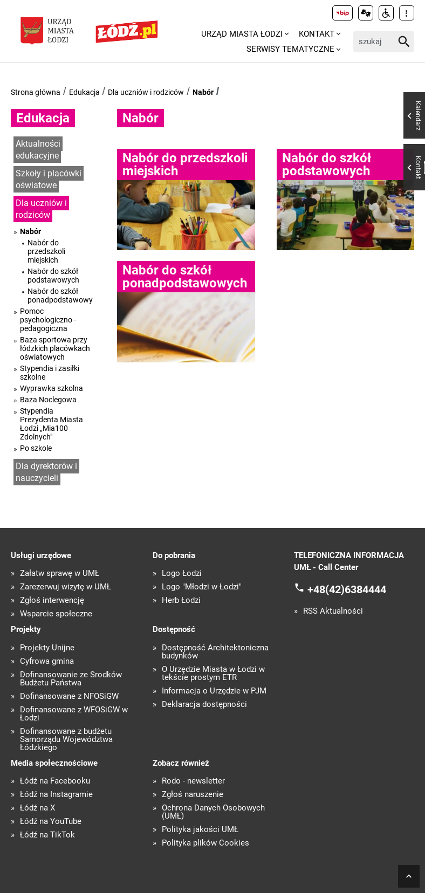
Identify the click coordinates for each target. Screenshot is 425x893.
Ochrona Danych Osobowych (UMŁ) (213, 812)
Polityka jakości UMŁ (200, 830)
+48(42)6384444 (346, 588)
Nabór (203, 92)
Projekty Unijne (47, 648)
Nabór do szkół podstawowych (53, 275)
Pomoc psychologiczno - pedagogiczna (48, 320)
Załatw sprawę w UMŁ (59, 573)
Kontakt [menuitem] (316, 34)
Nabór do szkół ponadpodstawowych (60, 295)
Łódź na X (37, 808)
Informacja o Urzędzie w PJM (214, 691)
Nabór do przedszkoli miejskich (46, 251)
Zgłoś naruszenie (192, 795)
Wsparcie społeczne (56, 614)
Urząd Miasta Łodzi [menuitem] (242, 34)
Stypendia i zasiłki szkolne (49, 372)
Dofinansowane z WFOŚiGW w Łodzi (74, 714)
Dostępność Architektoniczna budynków (215, 652)
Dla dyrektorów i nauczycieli (46, 472)
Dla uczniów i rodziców (146, 92)
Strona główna (35, 92)
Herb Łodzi (181, 600)
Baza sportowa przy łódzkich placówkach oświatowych (55, 348)
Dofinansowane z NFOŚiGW (69, 696)
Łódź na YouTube (50, 822)
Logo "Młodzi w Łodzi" (202, 587)
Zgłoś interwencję (52, 600)
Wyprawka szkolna (51, 388)
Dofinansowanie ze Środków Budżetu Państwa (71, 679)
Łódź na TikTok (47, 835)
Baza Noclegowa (48, 399)
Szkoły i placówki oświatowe (48, 179)
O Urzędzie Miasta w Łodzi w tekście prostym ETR (213, 673)
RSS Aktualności (333, 611)
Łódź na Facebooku (55, 781)
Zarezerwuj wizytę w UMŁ (65, 587)
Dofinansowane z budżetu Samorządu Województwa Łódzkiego (66, 739)
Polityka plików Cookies (205, 843)
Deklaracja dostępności (204, 704)
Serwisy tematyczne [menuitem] (290, 49)
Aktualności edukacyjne (38, 150)
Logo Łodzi (182, 573)
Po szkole (36, 448)
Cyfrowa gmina (47, 661)
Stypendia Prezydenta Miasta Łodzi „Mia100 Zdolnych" (51, 424)
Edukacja (84, 92)
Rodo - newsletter (193, 781)
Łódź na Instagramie (56, 795)
